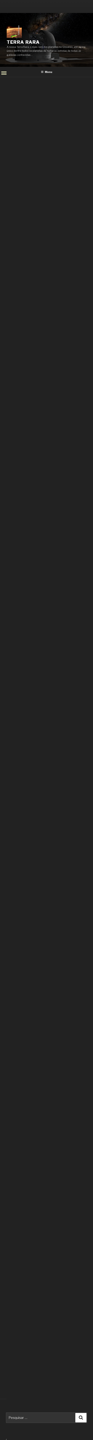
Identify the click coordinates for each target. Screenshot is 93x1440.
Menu (46, 72)
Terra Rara (23, 42)
